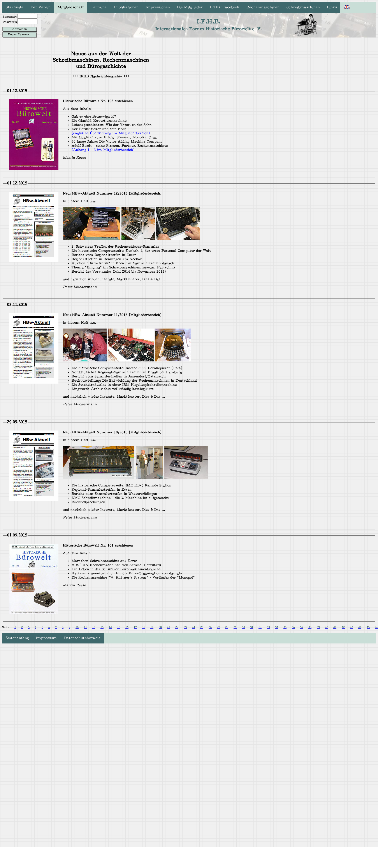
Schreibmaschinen (303, 7)
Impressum (46, 638)
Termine (99, 7)
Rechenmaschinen (263, 7)
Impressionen (158, 7)
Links (332, 7)
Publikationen (126, 7)
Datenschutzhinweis (82, 638)
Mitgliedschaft (71, 7)
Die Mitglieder (190, 7)
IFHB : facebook (224, 7)
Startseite (14, 7)
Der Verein (40, 7)
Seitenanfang (17, 638)
